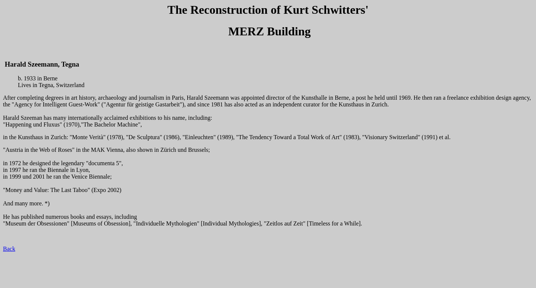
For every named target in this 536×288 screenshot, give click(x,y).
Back (9, 249)
